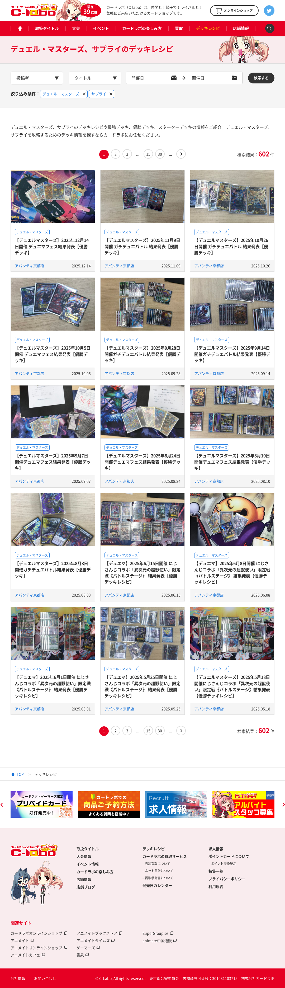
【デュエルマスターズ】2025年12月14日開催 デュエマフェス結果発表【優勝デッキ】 (52, 246)
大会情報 (84, 856)
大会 (76, 28)
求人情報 (215, 848)
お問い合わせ (45, 978)
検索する (261, 78)
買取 (179, 28)
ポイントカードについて (228, 856)
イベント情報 (88, 864)
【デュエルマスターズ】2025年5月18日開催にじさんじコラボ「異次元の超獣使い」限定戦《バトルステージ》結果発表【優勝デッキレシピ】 (232, 686)
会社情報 (18, 978)
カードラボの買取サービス (164, 856)
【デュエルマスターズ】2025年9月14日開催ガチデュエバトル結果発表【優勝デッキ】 (232, 354)
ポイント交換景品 (223, 863)
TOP (20, 774)
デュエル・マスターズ (32, 232)
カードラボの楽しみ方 (142, 28)
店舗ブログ (86, 887)
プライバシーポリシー (226, 878)
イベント (101, 28)
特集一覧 (215, 871)
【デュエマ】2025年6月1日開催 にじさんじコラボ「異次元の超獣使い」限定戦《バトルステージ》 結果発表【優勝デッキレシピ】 (53, 686)
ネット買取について (159, 870)
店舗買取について (157, 863)
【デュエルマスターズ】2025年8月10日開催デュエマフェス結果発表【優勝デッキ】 (232, 461)
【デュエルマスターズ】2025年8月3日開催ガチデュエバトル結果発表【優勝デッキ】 (53, 569)
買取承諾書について (159, 878)
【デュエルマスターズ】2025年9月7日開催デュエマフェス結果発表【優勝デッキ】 (53, 461)
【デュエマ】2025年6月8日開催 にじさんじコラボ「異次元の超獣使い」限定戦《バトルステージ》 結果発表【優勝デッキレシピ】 (232, 572)
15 (148, 154)
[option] (42, 804)
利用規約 (215, 886)
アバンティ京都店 (29, 265)
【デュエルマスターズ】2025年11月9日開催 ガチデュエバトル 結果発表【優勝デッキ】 (142, 246)
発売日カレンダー (157, 885)
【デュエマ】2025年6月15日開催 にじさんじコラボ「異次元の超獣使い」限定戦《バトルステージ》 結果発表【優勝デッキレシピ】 (142, 572)
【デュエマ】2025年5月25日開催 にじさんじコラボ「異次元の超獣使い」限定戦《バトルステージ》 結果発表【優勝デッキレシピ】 (142, 686)
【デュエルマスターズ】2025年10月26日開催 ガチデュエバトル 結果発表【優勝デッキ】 (231, 246)
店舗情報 (241, 28)
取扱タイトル (47, 28)
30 (160, 154)
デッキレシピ (208, 28)
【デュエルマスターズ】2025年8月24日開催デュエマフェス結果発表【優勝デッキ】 (142, 461)
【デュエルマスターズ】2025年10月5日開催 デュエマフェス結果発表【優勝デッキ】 (53, 354)
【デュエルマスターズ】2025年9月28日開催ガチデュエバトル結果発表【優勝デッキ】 (142, 354)
